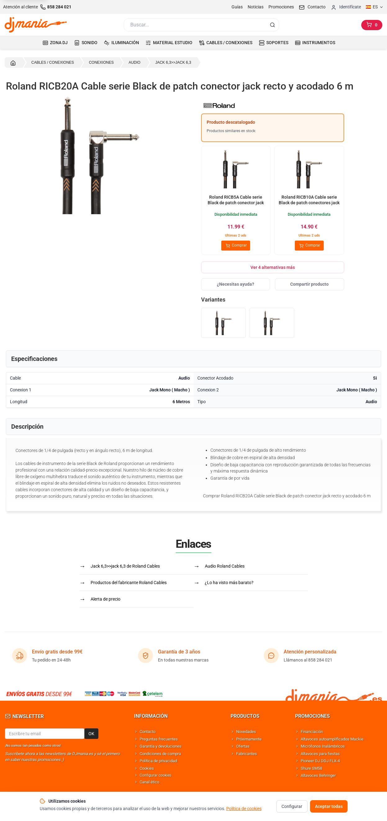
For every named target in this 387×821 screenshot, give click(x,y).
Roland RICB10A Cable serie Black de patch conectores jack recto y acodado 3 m (309, 202)
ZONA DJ (55, 42)
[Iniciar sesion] (346, 7)
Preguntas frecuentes (159, 739)
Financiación (312, 731)
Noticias (255, 6)
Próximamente (249, 739)
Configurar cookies (155, 775)
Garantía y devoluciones (161, 746)
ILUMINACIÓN (121, 42)
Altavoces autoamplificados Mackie (332, 739)
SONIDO (85, 42)
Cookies (147, 768)
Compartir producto (309, 284)
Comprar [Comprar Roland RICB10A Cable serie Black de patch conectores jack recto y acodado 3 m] (309, 245)
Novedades (246, 731)
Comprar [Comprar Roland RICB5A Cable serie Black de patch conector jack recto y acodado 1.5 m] (236, 245)
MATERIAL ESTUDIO (169, 42)
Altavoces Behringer (318, 775)
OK (91, 733)
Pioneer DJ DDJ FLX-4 (320, 761)
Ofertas (243, 746)
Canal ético (149, 782)
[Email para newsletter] (44, 733)
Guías (237, 6)
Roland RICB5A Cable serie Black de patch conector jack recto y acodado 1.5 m (236, 202)
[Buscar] (194, 25)
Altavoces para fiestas (320, 753)
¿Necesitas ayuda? (235, 284)
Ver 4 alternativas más (272, 267)
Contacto (147, 731)
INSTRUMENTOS (315, 42)
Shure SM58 (311, 768)
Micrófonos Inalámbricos (323, 746)
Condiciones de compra (160, 753)
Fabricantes (246, 753)
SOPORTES (273, 42)
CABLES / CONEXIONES (225, 42)
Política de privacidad (158, 761)
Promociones (281, 6)
